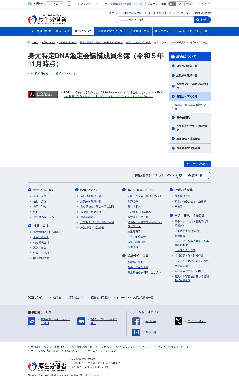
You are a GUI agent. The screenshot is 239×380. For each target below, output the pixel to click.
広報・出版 (39, 247)
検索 (204, 19)
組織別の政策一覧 (186, 75)
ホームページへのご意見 (102, 350)
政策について (186, 56)
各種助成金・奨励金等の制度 (192, 85)
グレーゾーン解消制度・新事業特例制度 (192, 243)
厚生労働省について (141, 189)
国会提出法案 (182, 196)
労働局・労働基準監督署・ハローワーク (145, 224)
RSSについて (73, 350)
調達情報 (180, 235)
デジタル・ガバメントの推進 (192, 260)
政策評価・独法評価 (188, 138)
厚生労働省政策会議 (188, 148)
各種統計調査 (135, 262)
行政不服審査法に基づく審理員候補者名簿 (192, 278)
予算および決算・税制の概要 (192, 128)
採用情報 (133, 247)
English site (205, 3)
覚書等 (179, 206)
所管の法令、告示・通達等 (190, 201)
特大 (188, 3)
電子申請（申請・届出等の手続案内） (192, 223)
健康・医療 (39, 196)
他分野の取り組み (43, 217)
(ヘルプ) (138, 3)
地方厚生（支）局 (138, 217)
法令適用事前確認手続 (188, 230)
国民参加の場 (203, 13)
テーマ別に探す (43, 189)
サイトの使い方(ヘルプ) (45, 350)
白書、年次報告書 (138, 267)
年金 (35, 211)
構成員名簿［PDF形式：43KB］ (53, 73)
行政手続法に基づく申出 (189, 271)
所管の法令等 (184, 189)
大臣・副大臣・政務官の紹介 (145, 196)
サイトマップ (181, 13)
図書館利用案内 (100, 297)
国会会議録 (183, 117)
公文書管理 (181, 265)
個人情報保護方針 (81, 346)
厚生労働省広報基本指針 (47, 232)
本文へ (113, 13)
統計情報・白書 (138, 255)
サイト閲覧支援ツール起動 (118, 3)
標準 (172, 3)
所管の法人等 (76, 297)
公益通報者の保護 (185, 250)
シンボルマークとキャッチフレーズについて (125, 346)
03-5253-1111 (92, 366)
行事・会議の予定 (43, 252)
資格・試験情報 (137, 241)
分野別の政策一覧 (186, 65)
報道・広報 (40, 225)
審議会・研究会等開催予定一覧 (192, 107)
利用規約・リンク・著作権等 (48, 346)
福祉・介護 (39, 201)
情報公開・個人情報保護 (189, 255)
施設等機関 (134, 231)
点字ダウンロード (90, 3)
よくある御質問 (157, 13)
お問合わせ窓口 (132, 13)
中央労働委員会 (137, 236)
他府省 (57, 297)
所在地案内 (134, 206)
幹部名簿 (133, 201)
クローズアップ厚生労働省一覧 (135, 297)
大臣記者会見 (41, 237)
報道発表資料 (41, 242)
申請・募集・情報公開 (190, 215)
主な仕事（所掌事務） (141, 211)
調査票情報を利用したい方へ (145, 272)
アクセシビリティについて (173, 346)
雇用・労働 (39, 206)
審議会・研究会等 (186, 96)
